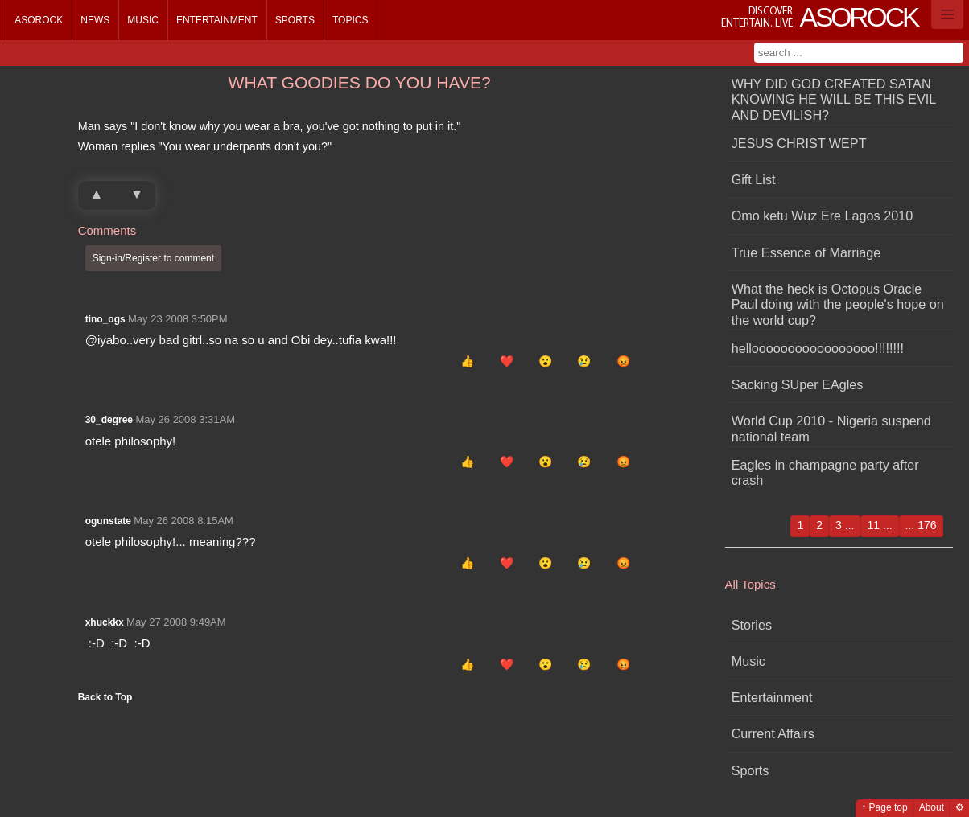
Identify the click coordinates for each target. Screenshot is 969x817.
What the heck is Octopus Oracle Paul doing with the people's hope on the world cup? (838, 304)
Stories (752, 625)
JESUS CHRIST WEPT (799, 143)
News (94, 20)
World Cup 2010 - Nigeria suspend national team (831, 428)
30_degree (109, 419)
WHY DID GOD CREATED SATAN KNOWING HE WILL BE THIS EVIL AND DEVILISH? (834, 99)
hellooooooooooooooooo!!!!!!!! (818, 348)
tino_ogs (105, 319)
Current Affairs (773, 733)
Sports (295, 20)
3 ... (844, 525)
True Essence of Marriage (806, 252)
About (931, 807)
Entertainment (217, 20)
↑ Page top (884, 807)
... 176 (921, 525)
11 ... (879, 525)
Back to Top (105, 697)
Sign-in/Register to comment (153, 258)
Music (143, 20)
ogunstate (108, 521)
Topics (350, 20)
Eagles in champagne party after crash (825, 472)
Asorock (38, 20)
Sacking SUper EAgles (798, 384)
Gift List (754, 179)
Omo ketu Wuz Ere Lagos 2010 (822, 215)
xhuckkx (104, 622)
